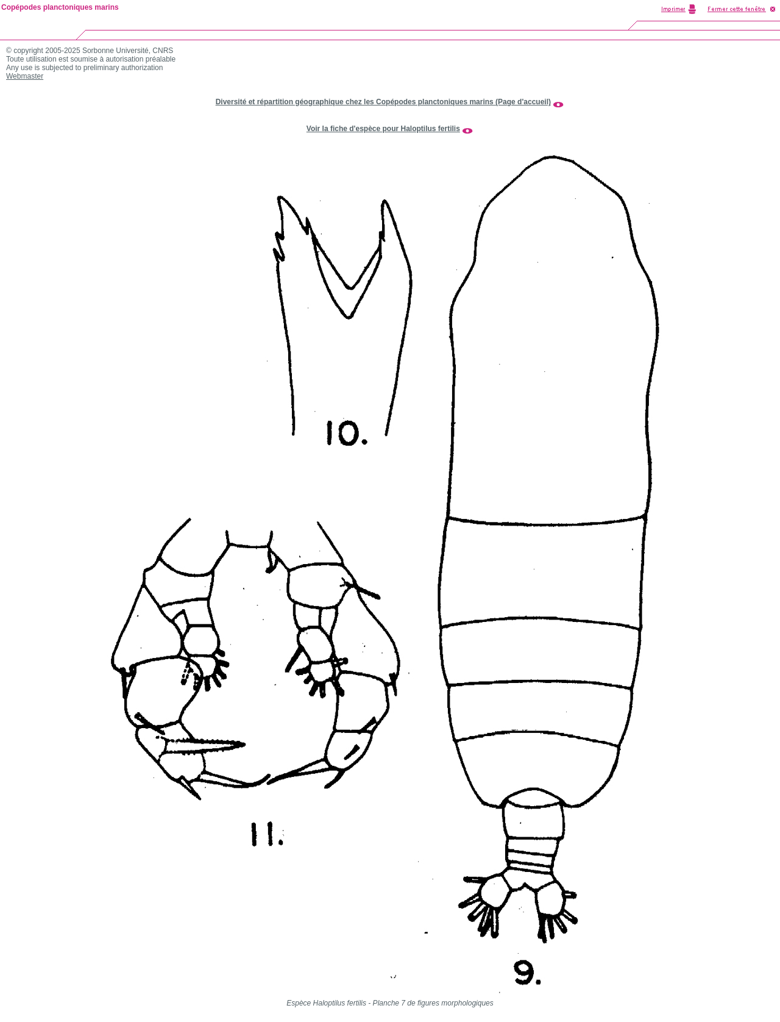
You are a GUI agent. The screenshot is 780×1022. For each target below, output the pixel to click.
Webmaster (24, 76)
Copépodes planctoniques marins (60, 7)
